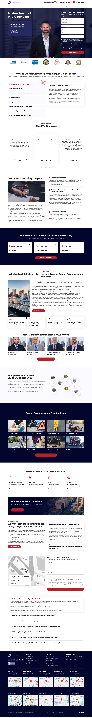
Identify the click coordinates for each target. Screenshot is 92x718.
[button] (84, 344)
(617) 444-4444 (16, 580)
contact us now (38, 311)
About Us (51, 6)
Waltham (32, 384)
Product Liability (32, 450)
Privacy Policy (54, 712)
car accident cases (56, 531)
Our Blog (28, 662)
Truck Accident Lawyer (51, 663)
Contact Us (61, 6)
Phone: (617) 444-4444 (71, 659)
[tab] (26, 84)
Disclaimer (48, 712)
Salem (40, 384)
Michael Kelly (29, 658)
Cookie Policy (60, 712)
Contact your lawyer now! (46, 359)
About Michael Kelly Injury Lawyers (33, 656)
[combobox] (63, 29)
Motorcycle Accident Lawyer (52, 665)
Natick (9, 386)
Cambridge (23, 384)
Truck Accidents (71, 450)
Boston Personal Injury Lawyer (52, 656)
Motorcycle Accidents (53, 450)
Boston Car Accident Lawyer (52, 658)
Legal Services (23, 6)
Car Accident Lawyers (34, 433)
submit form (72, 52)
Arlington (37, 384)
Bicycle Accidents (71, 433)
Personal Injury (12, 433)
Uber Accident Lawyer (51, 660)
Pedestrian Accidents (14, 450)
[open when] (59, 86)
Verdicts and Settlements (31, 660)
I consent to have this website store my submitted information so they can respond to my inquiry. (72, 40)
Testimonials (32, 6)
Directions (14, 583)
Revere (28, 384)
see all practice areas (46, 455)
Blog (57, 6)
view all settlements (46, 257)
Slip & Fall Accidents (53, 433)
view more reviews (46, 168)
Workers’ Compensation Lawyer (53, 662)
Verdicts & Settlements (42, 6)
